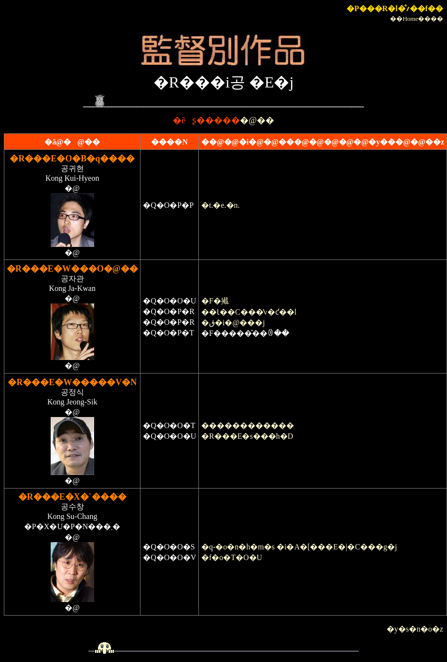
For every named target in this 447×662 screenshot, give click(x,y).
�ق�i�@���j (233, 322)
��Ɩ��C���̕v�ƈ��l (248, 312)
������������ (247, 425)
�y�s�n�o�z (415, 629)
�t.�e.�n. (220, 205)
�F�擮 (215, 301)
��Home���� (416, 18)
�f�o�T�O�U (231, 557)
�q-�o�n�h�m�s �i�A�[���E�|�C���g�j (299, 547)
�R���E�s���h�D (247, 436)
